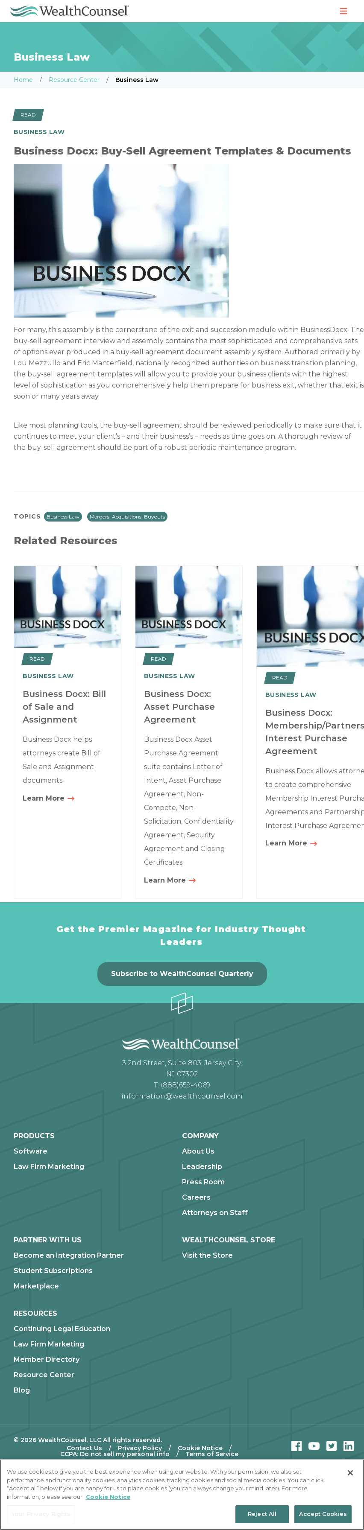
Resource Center (74, 80)
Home (23, 80)
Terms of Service (211, 1454)
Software (30, 1151)
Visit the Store (207, 1255)
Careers (196, 1197)
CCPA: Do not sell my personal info (115, 1454)
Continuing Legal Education (62, 1329)
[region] (182, 1494)
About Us (198, 1151)
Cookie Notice (200, 1448)
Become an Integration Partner (69, 1255)
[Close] (350, 1472)
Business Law (63, 516)
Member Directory (46, 1359)
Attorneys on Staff (215, 1212)
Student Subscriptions (53, 1271)
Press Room (203, 1182)
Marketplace (36, 1286)
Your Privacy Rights (41, 1513)
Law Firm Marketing (49, 1166)
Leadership (202, 1166)
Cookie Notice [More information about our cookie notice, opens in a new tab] (108, 1496)
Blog (22, 1390)
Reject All (262, 1513)
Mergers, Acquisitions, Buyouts (127, 516)
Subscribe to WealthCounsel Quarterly (182, 974)
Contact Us (84, 1448)
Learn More (49, 798)
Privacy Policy (140, 1448)
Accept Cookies (323, 1513)
